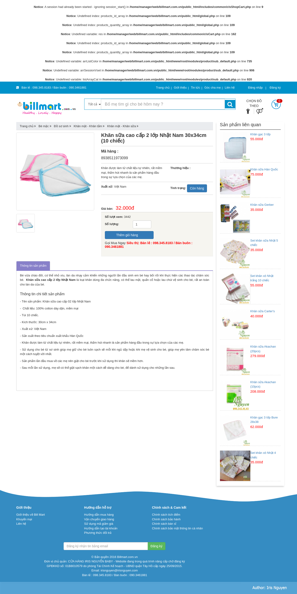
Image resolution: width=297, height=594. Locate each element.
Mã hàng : (110, 151)
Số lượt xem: (114, 217)
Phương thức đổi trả (97, 532)
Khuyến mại (24, 519)
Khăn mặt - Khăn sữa (121, 126)
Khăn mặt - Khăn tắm (88, 126)
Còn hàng (197, 188)
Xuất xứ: (107, 186)
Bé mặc (44, 126)
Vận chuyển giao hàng (99, 519)
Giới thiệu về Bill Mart (30, 514)
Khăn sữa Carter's (262, 311)
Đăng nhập (255, 87)
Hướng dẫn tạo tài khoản (100, 528)
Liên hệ (21, 523)
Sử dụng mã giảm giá (98, 523)
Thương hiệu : (180, 168)
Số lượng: (112, 224)
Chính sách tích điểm (166, 514)
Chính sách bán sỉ (164, 523)
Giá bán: (108, 208)
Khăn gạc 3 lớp (260, 134)
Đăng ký (275, 87)
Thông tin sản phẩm (33, 265)
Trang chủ (26, 126)
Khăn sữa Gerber (262, 204)
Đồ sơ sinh (61, 126)
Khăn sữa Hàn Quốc (264, 169)
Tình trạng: (178, 188)
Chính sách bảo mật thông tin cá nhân (177, 528)
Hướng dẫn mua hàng (98, 514)
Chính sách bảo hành (166, 519)
